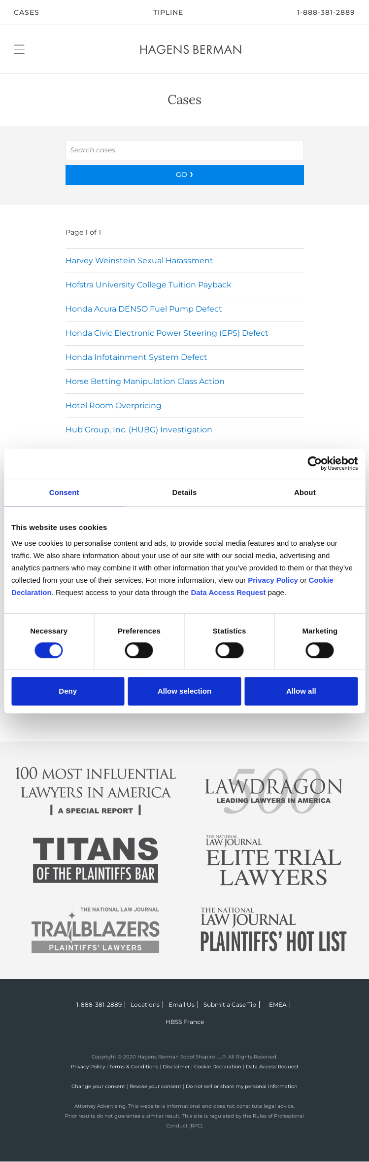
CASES (26, 12)
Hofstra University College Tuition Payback (149, 284)
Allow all (301, 691)
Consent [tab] (64, 492)
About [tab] (305, 492)
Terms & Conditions (133, 1066)
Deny (68, 691)
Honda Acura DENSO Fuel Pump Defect (144, 309)
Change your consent (98, 1086)
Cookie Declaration (217, 1066)
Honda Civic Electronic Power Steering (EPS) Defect (167, 333)
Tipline (168, 12)
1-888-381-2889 (326, 12)
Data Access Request (272, 1066)
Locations (145, 1004)
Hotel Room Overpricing (114, 405)
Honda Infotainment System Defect (136, 357)
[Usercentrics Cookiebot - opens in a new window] (314, 463)
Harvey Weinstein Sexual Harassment (139, 260)
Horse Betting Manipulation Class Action (145, 381)
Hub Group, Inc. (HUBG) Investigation (139, 429)
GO (181, 174)
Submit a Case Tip (229, 1004)
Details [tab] (184, 492)
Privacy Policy (88, 1066)
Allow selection (184, 691)
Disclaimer (176, 1066)
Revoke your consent (155, 1086)
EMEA (278, 1004)
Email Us (181, 1004)
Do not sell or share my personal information (242, 1086)
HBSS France (185, 1021)
